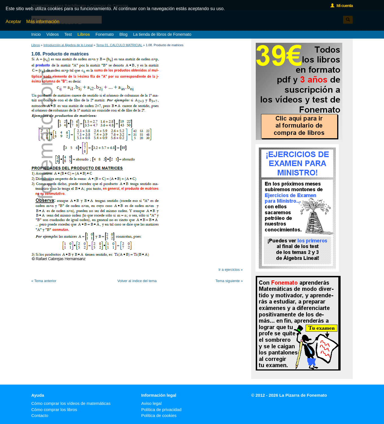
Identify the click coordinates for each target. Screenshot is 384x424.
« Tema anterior (43, 281)
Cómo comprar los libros (54, 409)
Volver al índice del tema (136, 281)
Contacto (39, 415)
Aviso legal (151, 403)
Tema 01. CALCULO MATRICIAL (119, 45)
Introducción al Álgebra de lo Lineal (68, 45)
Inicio (36, 34)
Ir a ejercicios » (231, 269)
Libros (84, 34)
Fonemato (105, 34)
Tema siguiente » (229, 281)
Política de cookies (158, 415)
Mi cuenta (341, 5)
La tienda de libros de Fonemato (162, 34)
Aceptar (13, 21)
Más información (42, 21)
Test (68, 34)
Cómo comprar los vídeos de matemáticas (71, 403)
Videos (53, 34)
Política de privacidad (161, 409)
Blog (124, 34)
